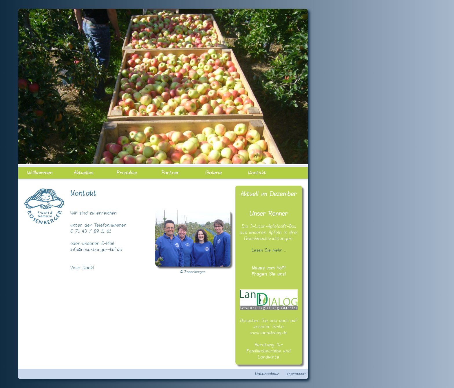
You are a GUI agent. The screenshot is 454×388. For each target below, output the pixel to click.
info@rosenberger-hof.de (96, 250)
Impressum (295, 373)
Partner (170, 173)
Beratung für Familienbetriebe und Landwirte (268, 351)
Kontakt (257, 173)
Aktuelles (83, 173)
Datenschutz (267, 373)
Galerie (213, 173)
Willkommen (39, 173)
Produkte (126, 173)
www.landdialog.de (269, 333)
